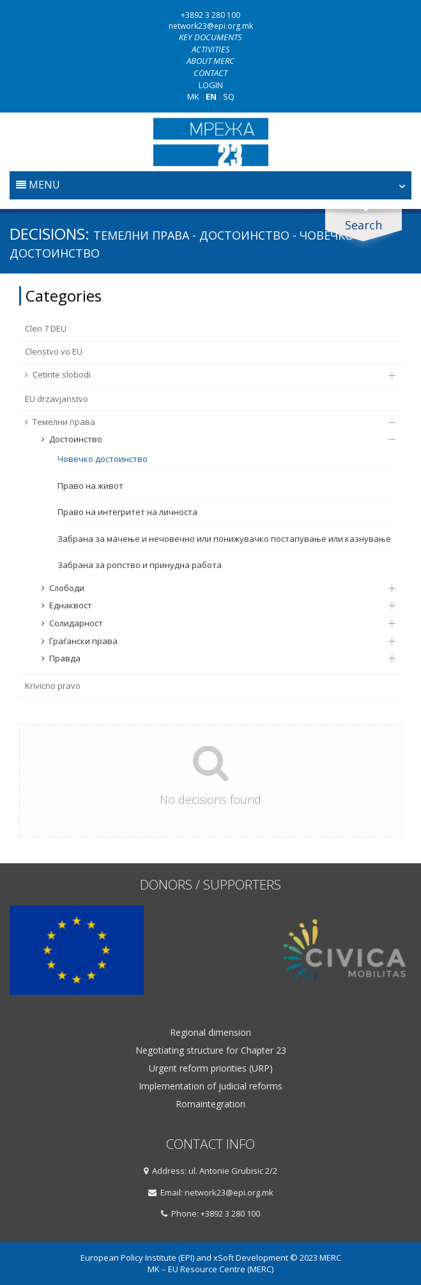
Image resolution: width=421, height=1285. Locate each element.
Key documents (210, 37)
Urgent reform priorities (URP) (211, 1068)
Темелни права (204, 421)
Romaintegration (210, 1104)
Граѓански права (212, 641)
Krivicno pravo (52, 685)
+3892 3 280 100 (210, 15)
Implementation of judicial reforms (210, 1086)
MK (193, 96)
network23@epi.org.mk (211, 25)
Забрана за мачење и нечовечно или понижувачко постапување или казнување (224, 538)
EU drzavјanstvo (56, 398)
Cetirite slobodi (204, 374)
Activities (211, 49)
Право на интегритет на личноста (127, 512)
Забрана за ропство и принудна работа (139, 565)
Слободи (212, 588)
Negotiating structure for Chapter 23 (210, 1050)
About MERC (210, 60)
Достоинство (212, 439)
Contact (210, 73)
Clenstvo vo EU (53, 351)
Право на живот (90, 485)
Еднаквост (212, 605)
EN (211, 96)
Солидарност (212, 623)
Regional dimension (210, 1032)
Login (211, 85)
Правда (212, 658)
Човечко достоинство (102, 459)
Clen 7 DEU (45, 328)
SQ (228, 96)
